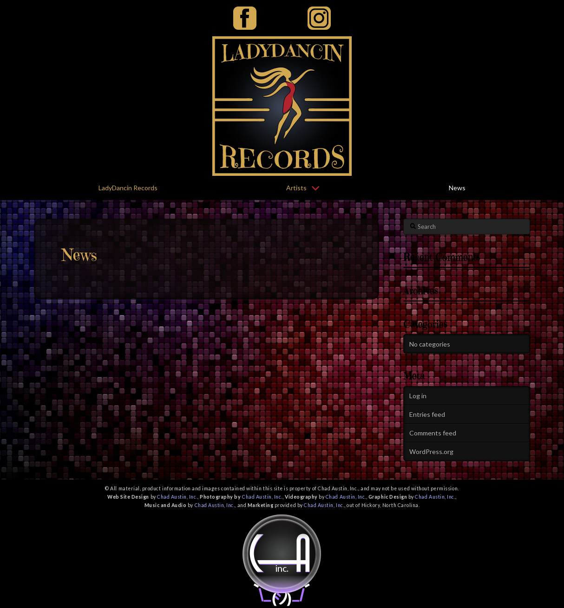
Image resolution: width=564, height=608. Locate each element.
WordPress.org (431, 451)
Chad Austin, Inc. (177, 497)
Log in (417, 396)
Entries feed (427, 414)
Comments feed (432, 433)
